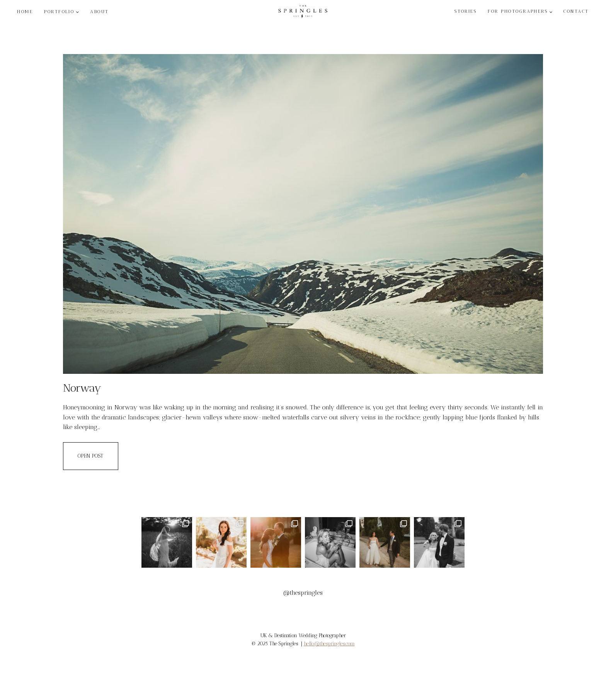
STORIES (465, 11)
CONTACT (576, 11)
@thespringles (303, 592)
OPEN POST (98, 455)
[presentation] (303, 214)
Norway (82, 388)
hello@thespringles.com (329, 643)
